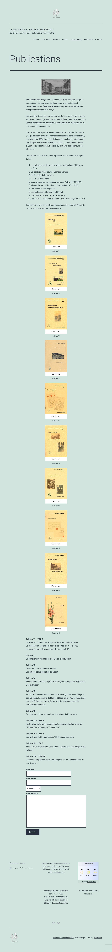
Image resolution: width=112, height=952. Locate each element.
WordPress (98, 938)
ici (91, 894)
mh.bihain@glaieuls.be (56, 872)
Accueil (36, 39)
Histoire (56, 39)
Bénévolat (88, 39)
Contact (98, 39)
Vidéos (65, 39)
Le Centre (46, 39)
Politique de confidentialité (63, 938)
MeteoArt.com (91, 881)
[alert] (23, 868)
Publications (76, 39)
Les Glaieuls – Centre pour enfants (32, 29)
